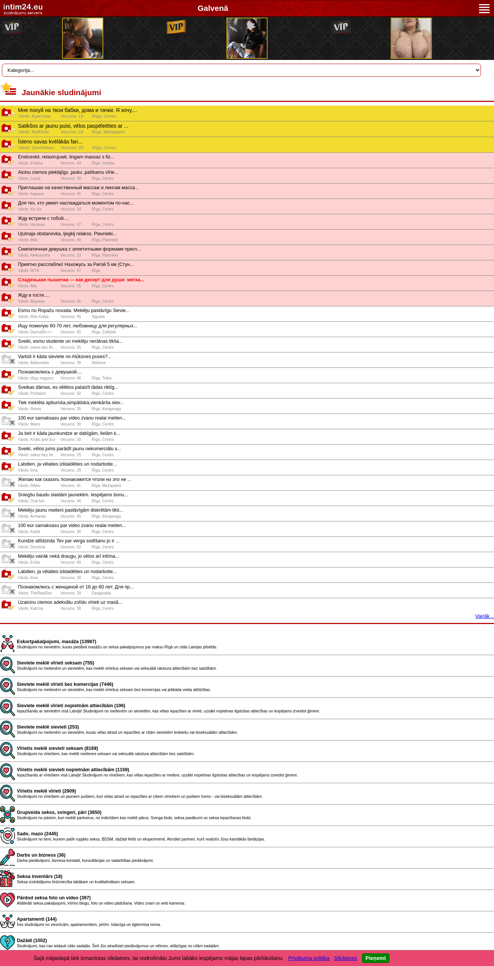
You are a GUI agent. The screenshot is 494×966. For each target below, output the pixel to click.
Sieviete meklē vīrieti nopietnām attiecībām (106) (71, 705)
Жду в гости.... (33, 295)
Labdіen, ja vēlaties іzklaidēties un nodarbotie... (67, 464)
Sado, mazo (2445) (37, 833)
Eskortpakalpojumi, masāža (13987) (56, 641)
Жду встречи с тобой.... (43, 218)
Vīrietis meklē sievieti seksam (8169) (57, 748)
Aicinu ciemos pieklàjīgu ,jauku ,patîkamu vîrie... (68, 172)
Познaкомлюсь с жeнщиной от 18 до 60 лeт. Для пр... (76, 587)
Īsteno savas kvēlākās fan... (50, 142)
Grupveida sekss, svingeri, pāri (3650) (59, 812)
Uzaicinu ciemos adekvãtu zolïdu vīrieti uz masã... (70, 602)
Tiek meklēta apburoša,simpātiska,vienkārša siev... (71, 402)
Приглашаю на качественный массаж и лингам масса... (78, 187)
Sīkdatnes (345, 958)
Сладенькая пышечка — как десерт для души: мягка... (81, 279)
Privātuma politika (309, 958)
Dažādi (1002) (32, 940)
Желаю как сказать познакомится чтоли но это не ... (74, 479)
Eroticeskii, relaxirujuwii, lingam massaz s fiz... (66, 157)
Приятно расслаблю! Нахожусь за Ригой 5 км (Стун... (76, 264)
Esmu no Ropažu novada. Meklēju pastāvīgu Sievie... (73, 310)
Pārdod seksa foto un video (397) (54, 897)
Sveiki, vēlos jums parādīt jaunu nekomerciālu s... (69, 448)
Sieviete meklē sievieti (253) (48, 727)
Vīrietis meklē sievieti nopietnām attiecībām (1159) (73, 769)
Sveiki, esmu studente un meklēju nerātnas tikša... (70, 341)
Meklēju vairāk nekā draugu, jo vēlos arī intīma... (68, 556)
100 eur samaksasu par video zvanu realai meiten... (72, 418)
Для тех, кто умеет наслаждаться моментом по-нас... (76, 203)
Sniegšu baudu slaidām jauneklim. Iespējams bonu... (73, 494)
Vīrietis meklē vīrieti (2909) (46, 791)
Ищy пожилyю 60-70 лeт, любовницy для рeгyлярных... (77, 325)
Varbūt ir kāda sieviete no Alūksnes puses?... (65, 356)
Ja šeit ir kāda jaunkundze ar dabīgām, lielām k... (69, 433)
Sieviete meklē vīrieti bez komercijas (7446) (65, 684)
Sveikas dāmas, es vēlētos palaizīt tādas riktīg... (68, 387)
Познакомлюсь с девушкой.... (50, 372)
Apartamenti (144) (37, 919)
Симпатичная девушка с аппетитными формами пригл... (79, 249)
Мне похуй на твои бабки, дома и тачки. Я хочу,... (77, 110)
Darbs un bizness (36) (41, 855)
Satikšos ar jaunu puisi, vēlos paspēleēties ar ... (73, 126)
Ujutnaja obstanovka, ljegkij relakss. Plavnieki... (67, 233)
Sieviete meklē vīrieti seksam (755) (55, 663)
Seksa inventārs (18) (39, 876)
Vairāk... (484, 616)
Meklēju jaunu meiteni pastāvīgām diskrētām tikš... (70, 510)
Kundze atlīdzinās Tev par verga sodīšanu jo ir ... (68, 540)
